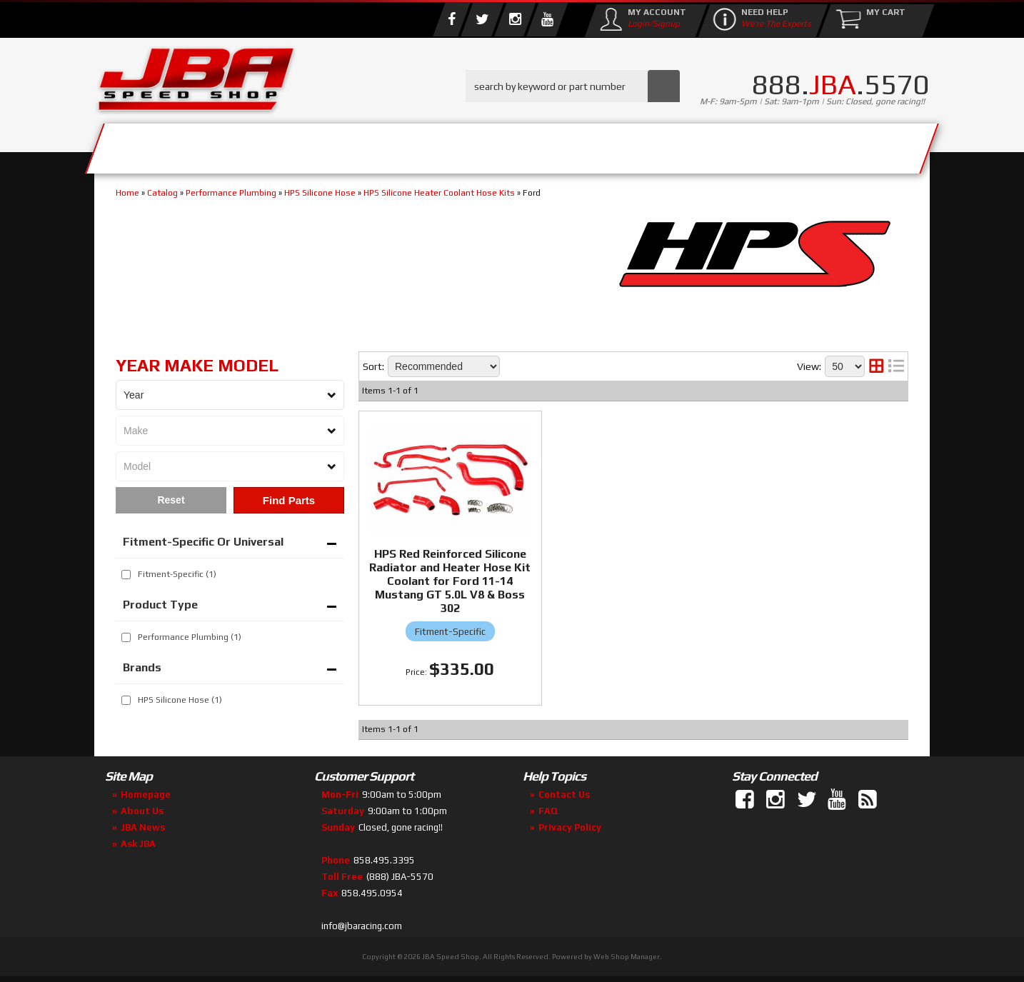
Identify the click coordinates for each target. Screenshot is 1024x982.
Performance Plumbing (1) (189, 637)
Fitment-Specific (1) (177, 574)
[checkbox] (126, 574)
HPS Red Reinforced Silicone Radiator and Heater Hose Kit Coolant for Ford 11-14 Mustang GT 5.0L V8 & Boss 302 (450, 581)
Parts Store (449, 144)
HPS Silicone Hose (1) (180, 700)
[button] (573, 86)
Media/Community (633, 144)
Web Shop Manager (626, 957)
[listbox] (230, 395)
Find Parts (289, 500)
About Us (303, 144)
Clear (171, 500)
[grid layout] (876, 366)
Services (173, 144)
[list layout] (896, 366)
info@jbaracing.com (361, 926)
